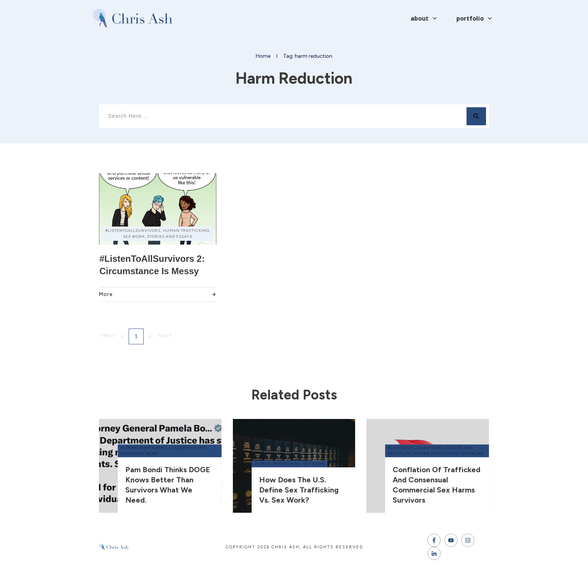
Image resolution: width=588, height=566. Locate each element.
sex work (314, 463)
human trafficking (143, 447)
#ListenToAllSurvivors (415, 447)
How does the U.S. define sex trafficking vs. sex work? (299, 489)
